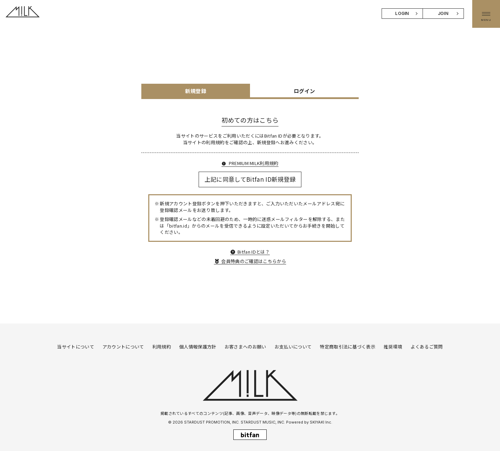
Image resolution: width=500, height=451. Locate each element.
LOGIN (402, 13)
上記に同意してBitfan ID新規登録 (250, 179)
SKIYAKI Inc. (321, 422)
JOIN (443, 13)
